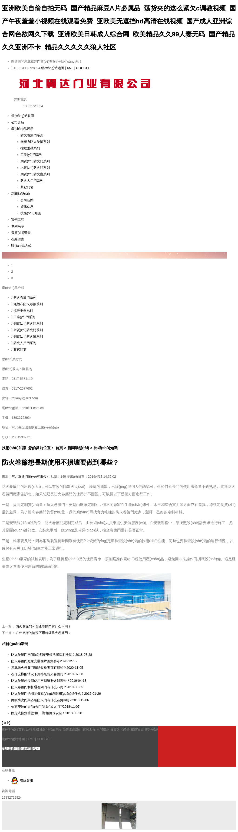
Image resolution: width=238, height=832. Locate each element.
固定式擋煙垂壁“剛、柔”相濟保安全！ (46, 713)
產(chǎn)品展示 (22, 129)
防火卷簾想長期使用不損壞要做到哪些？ (48, 680)
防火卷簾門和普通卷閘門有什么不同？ (43, 626)
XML (70, 68)
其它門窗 (26, 187)
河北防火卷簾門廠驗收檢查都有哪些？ (47, 667)
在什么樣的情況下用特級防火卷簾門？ (43, 633)
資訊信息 (26, 206)
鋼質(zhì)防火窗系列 (35, 174)
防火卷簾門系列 (31, 135)
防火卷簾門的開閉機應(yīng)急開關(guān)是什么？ (56, 693)
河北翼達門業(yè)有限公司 (31, 476)
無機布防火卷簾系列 (35, 142)
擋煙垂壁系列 (30, 148)
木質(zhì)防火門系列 (35, 168)
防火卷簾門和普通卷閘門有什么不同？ (47, 687)
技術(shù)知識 (30, 213)
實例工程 (17, 219)
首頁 (59, 448)
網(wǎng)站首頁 (22, 116)
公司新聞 (26, 200)
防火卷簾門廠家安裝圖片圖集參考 (44, 661)
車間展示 (17, 226)
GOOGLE (83, 68)
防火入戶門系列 (31, 180)
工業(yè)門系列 (31, 155)
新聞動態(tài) (20, 193)
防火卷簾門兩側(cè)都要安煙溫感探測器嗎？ (51, 654)
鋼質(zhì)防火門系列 (35, 161)
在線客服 (22, 780)
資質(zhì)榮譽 (21, 232)
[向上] (6, 723)
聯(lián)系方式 (21, 245)
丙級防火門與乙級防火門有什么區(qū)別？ (50, 700)
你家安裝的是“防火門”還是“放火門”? (45, 706)
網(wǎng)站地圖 (52, 68)
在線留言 (17, 239)
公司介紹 (17, 122)
